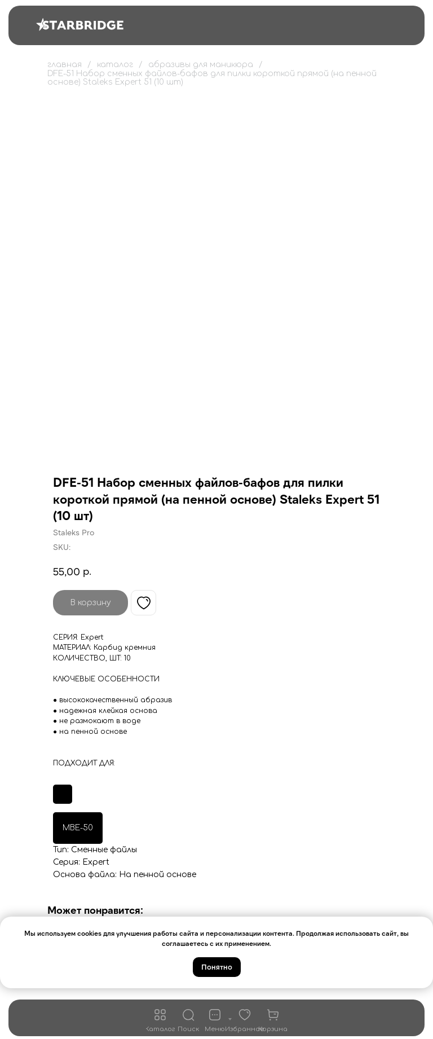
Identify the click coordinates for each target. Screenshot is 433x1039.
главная (64, 64)
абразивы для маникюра (200, 64)
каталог (115, 64)
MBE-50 (78, 828)
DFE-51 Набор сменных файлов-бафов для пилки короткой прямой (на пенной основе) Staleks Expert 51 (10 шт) (212, 77)
